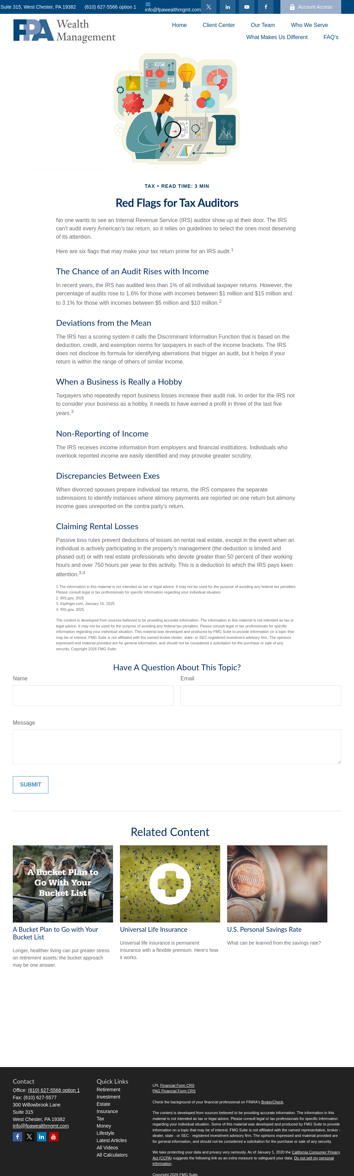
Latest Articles (112, 1140)
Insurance (107, 1111)
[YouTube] (246, 7)
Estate (104, 1104)
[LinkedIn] (227, 7)
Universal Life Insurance (153, 929)
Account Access (310, 7)
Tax (100, 1118)
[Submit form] (30, 784)
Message (24, 723)
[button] (179, 25)
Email (187, 678)
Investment (108, 1097)
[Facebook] (265, 7)
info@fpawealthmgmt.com (173, 7)
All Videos (107, 1147)
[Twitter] (208, 7)
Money (104, 1126)
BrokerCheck (272, 1102)
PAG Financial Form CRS (174, 1091)
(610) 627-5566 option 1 (110, 7)
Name (20, 678)
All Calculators (112, 1155)
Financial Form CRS (177, 1085)
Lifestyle (105, 1133)
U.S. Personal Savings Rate (264, 929)
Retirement (108, 1089)
